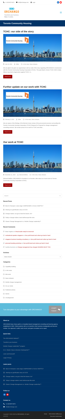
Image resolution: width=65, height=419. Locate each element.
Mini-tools (8, 274)
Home (45, 414)
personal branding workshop (13, 243)
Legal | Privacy (7, 357)
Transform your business (10, 342)
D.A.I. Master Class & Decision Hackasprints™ (16, 350)
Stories (7, 293)
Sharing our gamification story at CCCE (16, 209)
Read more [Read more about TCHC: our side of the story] (8, 76)
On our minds (9, 286)
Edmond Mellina (23, 174)
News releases (33, 64)
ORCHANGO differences (55, 414)
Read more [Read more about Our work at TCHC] (8, 185)
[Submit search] (60, 196)
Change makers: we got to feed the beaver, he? (18, 213)
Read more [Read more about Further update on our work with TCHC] (8, 132)
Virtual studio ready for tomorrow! (24, 231)
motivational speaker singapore (14, 235)
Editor (17, 64)
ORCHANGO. (20, 414)
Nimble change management (13, 282)
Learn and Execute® (9, 354)
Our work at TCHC (13, 142)
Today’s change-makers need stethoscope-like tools (19, 217)
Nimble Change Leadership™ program (14, 346)
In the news (26, 64)
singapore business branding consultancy (17, 239)
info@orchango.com (11, 407)
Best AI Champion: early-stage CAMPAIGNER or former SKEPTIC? (24, 206)
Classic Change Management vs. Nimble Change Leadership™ (23, 221)
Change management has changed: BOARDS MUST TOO (34, 247)
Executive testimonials (56, 416)
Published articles (10, 290)
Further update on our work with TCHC (24, 87)
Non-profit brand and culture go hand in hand (37, 235)
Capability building (10, 266)
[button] (61, 12)
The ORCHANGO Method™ (11, 338)
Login (33, 2)
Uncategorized (9, 297)
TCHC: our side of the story (18, 31)
